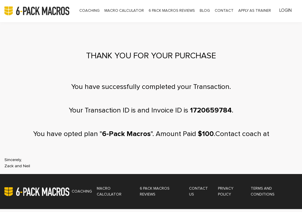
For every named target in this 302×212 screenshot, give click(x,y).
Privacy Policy (225, 191)
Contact (224, 11)
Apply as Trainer (254, 11)
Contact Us (198, 191)
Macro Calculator (124, 11)
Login (285, 10)
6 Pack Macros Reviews (172, 11)
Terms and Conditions (263, 191)
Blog (205, 11)
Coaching (89, 11)
